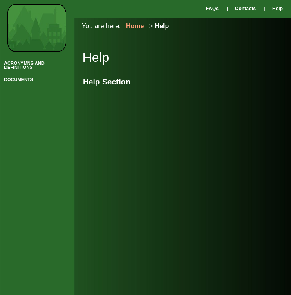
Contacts (245, 8)
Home (135, 26)
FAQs (212, 8)
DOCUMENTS (18, 79)
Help (277, 8)
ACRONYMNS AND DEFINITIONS (24, 65)
